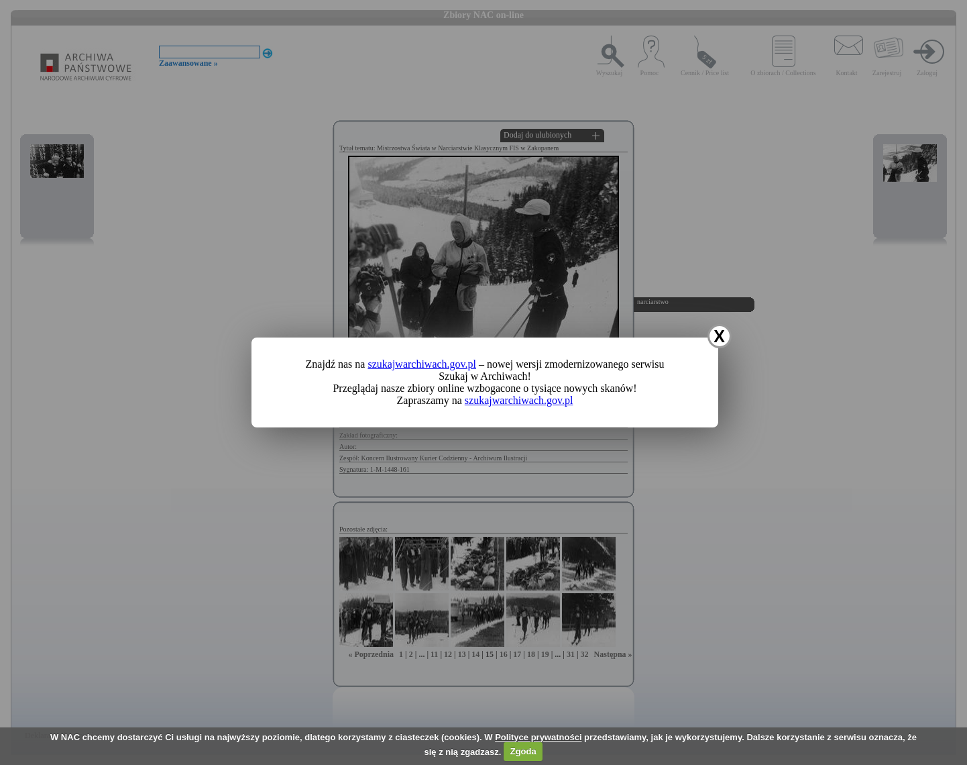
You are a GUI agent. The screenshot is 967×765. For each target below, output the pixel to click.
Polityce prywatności (538, 737)
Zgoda (523, 751)
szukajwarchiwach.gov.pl (421, 364)
